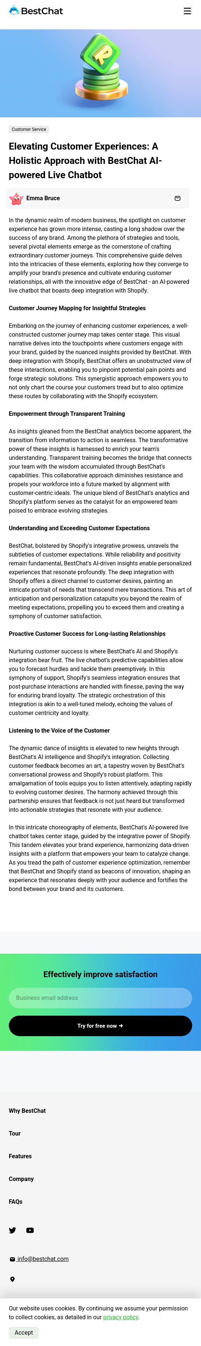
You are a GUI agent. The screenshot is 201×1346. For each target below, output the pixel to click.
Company (21, 1179)
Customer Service (29, 129)
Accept (24, 1332)
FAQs (15, 1201)
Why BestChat (27, 1110)
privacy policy (120, 1317)
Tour (15, 1133)
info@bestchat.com (39, 1258)
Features (20, 1156)
